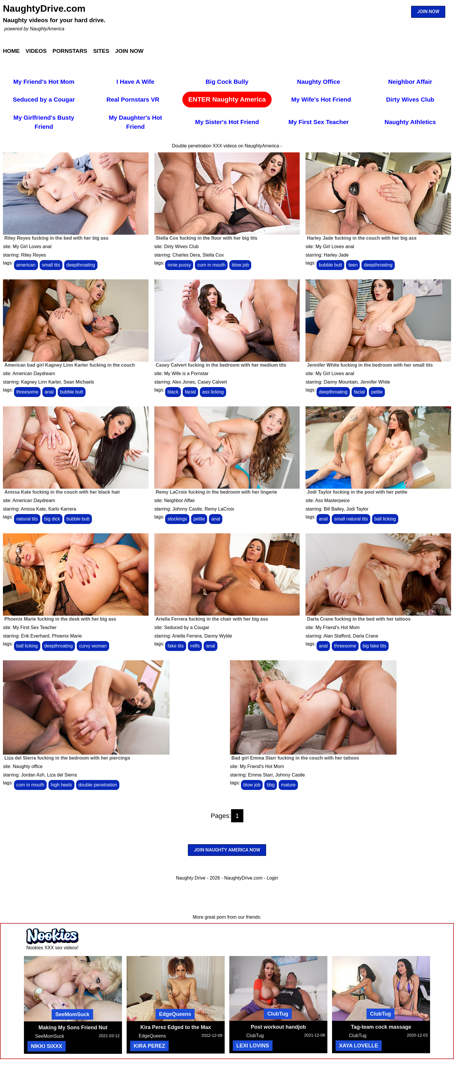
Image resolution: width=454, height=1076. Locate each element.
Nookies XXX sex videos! (52, 947)
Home (11, 51)
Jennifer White (375, 381)
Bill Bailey (334, 508)
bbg (271, 784)
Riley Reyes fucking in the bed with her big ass (56, 238)
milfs (195, 645)
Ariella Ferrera (187, 635)
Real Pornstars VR (132, 99)
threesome (27, 391)
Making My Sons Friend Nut (73, 1027)
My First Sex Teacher (319, 122)
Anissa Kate (33, 508)
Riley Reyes (33, 255)
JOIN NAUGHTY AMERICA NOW (227, 850)
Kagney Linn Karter (41, 381)
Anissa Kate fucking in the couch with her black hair (62, 492)
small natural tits (351, 518)
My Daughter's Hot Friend (135, 122)
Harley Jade (336, 255)
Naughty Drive (190, 877)
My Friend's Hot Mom (43, 81)
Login (272, 877)
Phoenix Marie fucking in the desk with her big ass (60, 619)
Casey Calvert (212, 381)
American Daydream (34, 373)
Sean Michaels (78, 381)
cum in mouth (211, 264)
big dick (52, 518)
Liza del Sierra (62, 774)
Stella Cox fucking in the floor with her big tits (206, 238)
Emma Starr (260, 774)
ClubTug (277, 1014)
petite (377, 391)
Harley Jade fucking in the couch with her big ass (361, 238)
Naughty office (28, 766)
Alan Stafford (337, 635)
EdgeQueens (175, 1014)
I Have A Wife (135, 81)
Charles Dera (186, 255)
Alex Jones (183, 381)
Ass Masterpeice (332, 500)
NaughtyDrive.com (44, 8)
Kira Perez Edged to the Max (175, 1027)
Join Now (129, 51)
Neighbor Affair (410, 81)
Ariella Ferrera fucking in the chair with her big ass (212, 619)
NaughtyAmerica (47, 28)
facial (190, 391)
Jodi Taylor (357, 508)
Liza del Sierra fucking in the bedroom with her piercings (67, 757)
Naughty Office (318, 81)
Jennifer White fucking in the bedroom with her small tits (370, 365)
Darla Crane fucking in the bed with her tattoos (359, 619)
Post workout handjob (278, 1027)
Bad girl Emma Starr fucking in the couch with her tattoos (295, 757)
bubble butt (330, 264)
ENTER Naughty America (227, 99)
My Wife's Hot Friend (321, 99)
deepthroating (81, 264)
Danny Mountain (341, 381)
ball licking (385, 518)
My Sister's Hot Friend (227, 122)
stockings (177, 518)
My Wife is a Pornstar (186, 373)
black (172, 391)
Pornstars (70, 51)
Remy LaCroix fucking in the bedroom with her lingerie (216, 492)
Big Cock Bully (227, 81)
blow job (240, 264)
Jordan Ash (32, 774)
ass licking (213, 391)
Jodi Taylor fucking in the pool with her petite (357, 492)
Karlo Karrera (62, 508)
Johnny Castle (187, 508)
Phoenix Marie (67, 635)
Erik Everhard (35, 635)
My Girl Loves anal (32, 246)
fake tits (175, 645)
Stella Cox (213, 255)
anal (49, 391)
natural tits (27, 518)
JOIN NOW (428, 11)
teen (352, 264)
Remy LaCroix (219, 508)
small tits (51, 264)
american (26, 264)
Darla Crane (365, 635)
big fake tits (374, 645)
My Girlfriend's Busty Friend (43, 122)
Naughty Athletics (410, 122)
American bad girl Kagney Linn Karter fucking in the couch (69, 365)
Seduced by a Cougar (44, 99)
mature (288, 784)
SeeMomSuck (72, 1014)
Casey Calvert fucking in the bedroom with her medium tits (221, 365)
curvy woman (92, 645)
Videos (36, 51)
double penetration (97, 784)
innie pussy (179, 264)
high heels (61, 784)
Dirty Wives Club (410, 99)
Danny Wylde (218, 635)
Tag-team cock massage (381, 1027)
